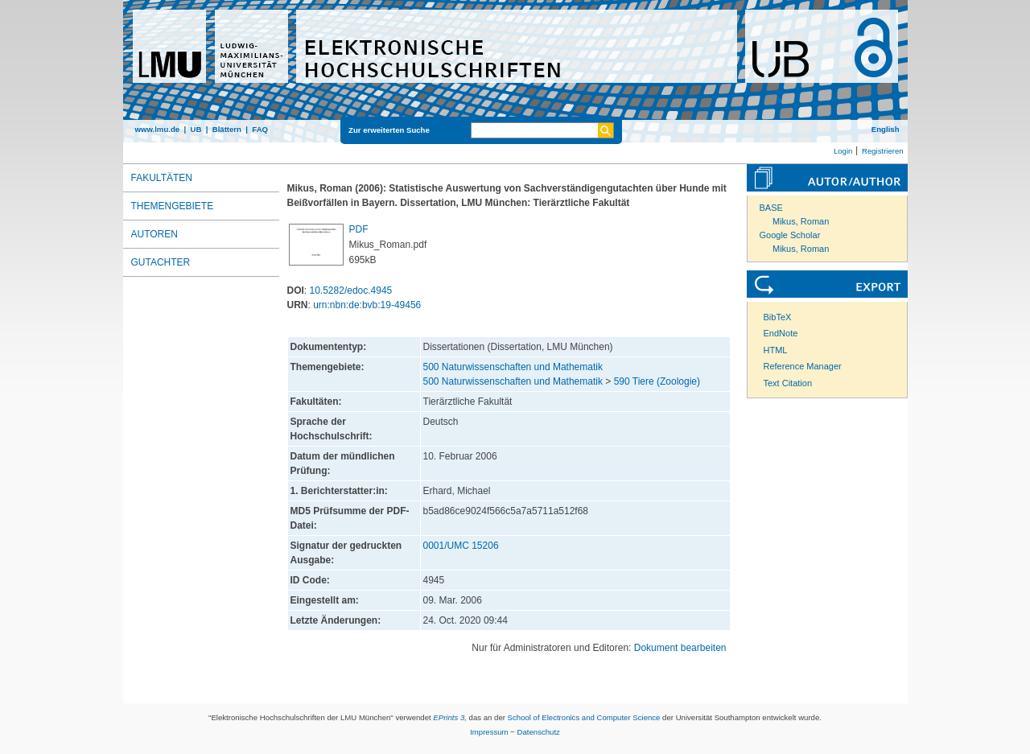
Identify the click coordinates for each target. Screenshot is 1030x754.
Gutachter (161, 262)
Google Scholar (790, 235)
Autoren (154, 234)
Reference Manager (803, 366)
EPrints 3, (450, 717)
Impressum (489, 731)
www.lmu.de (157, 129)
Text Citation (788, 383)
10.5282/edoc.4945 (351, 290)
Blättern (226, 129)
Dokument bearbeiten (680, 647)
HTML (776, 350)
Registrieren (883, 150)
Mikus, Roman (800, 221)
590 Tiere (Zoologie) (657, 381)
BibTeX (778, 317)
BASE (771, 207)
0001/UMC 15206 (461, 545)
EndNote (781, 333)
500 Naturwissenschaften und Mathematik (513, 367)
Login (843, 150)
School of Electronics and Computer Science (584, 717)
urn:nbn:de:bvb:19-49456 (367, 305)
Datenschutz (538, 731)
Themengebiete (172, 206)
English (885, 129)
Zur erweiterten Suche (389, 130)
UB (195, 129)
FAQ (260, 129)
